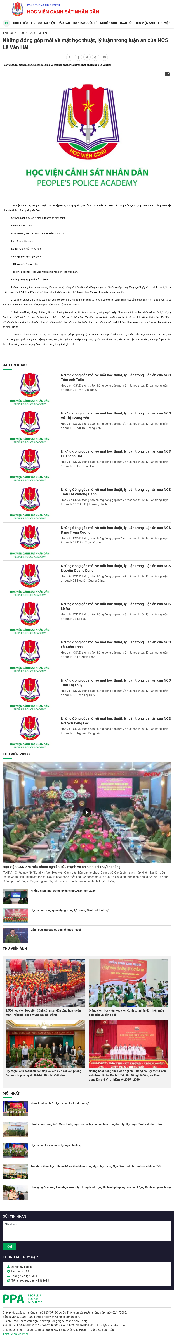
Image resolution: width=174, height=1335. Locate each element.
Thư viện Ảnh (15, 948)
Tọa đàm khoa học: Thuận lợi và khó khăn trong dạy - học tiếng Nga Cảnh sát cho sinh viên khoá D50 (96, 1166)
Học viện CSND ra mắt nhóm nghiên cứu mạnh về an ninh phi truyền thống (61, 867)
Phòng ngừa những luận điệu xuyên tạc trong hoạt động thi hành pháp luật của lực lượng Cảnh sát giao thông (101, 1187)
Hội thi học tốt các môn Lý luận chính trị (56, 1145)
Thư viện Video (16, 754)
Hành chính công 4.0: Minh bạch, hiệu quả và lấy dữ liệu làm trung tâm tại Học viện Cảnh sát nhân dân (96, 1124)
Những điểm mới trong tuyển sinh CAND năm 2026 (63, 890)
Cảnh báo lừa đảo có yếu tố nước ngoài (56, 929)
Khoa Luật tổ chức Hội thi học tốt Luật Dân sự (60, 1103)
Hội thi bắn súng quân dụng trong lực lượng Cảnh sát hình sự (69, 910)
